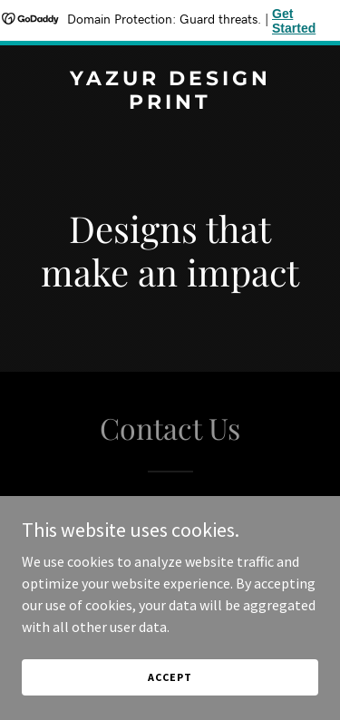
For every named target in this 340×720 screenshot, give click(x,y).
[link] (170, 103)
